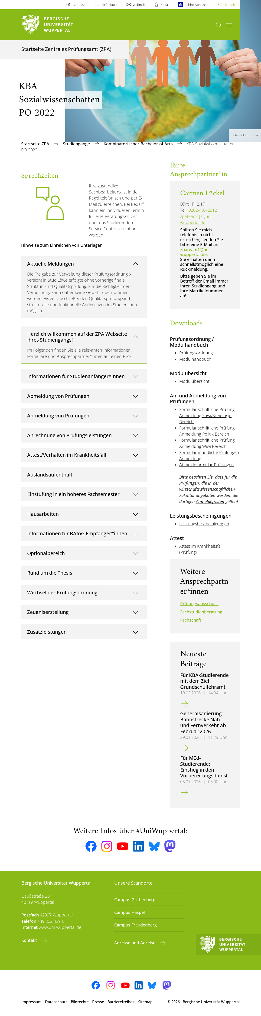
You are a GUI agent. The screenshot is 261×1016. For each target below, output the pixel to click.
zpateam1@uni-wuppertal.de (195, 252)
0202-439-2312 (203, 210)
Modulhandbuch (195, 359)
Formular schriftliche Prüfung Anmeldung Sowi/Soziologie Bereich (207, 415)
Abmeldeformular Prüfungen (206, 464)
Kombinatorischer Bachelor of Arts (139, 144)
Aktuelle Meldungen (50, 263)
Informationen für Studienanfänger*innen (76, 376)
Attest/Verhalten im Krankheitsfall (66, 455)
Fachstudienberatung (201, 612)
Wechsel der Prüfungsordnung (62, 592)
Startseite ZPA (35, 144)
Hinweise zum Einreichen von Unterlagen (61, 245)
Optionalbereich (46, 553)
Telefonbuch (108, 5)
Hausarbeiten (43, 514)
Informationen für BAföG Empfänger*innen (77, 533)
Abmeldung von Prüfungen (58, 396)
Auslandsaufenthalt (49, 474)
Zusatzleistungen (47, 632)
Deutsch (229, 5)
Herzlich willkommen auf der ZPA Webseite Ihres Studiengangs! (77, 337)
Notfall (164, 5)
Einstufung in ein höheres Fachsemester (73, 494)
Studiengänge (77, 144)
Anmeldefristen (210, 501)
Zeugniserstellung (48, 612)
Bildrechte (80, 1001)
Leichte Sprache (195, 5)
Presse (98, 1001)
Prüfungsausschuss (199, 603)
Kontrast (79, 5)
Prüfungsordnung (196, 353)
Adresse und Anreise (135, 943)
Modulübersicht (194, 381)
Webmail (139, 5)
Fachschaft (190, 620)
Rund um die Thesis (49, 573)
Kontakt (29, 940)
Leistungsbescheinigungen (204, 523)
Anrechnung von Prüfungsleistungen (69, 435)
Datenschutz (56, 1001)
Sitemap (145, 1001)
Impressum (31, 1001)
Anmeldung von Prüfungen (58, 415)
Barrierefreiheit (121, 1001)
